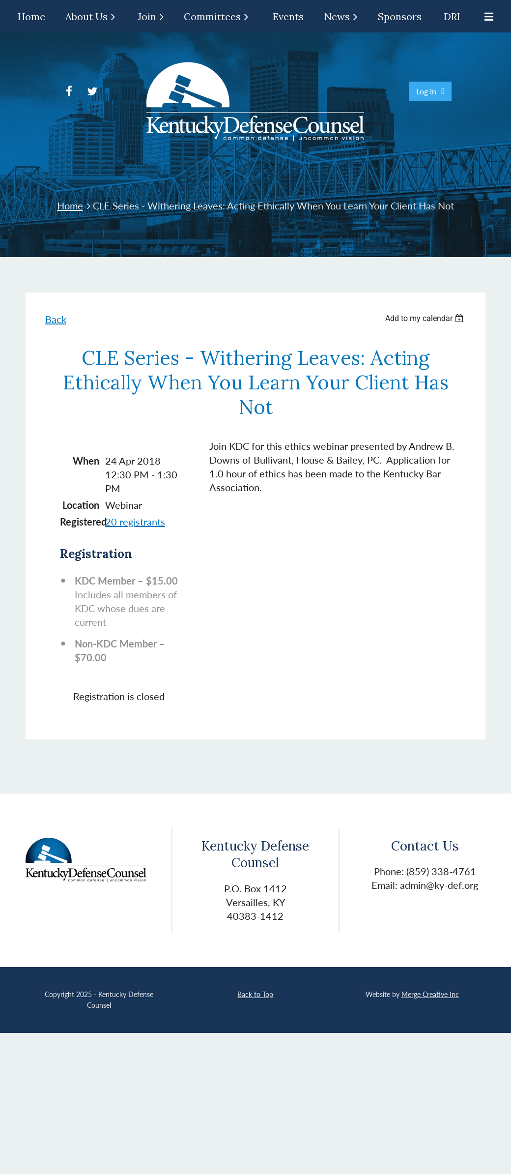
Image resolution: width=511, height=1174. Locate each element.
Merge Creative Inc (430, 994)
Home (70, 205)
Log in (426, 91)
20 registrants (135, 522)
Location (80, 505)
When (86, 461)
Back (55, 319)
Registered (79, 522)
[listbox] (425, 318)
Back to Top (255, 994)
